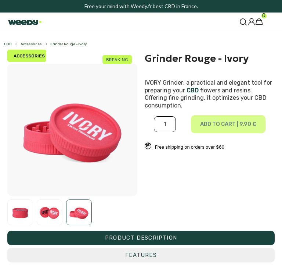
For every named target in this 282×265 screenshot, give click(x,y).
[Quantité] (165, 124)
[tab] (141, 238)
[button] (243, 21)
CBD (193, 90)
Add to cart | (228, 124)
